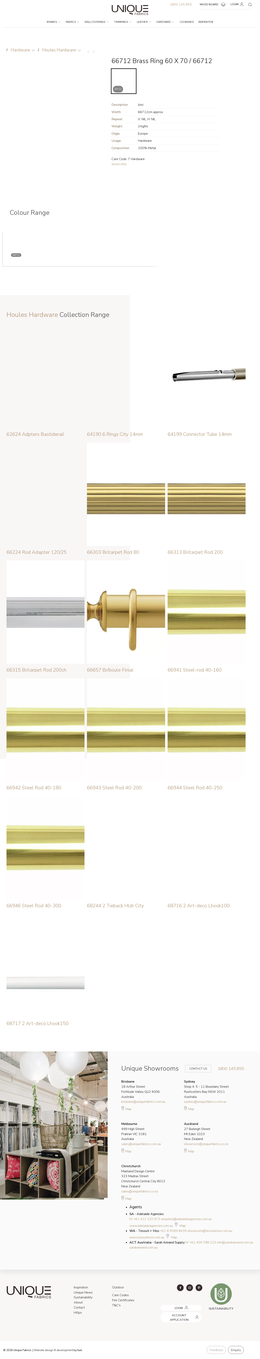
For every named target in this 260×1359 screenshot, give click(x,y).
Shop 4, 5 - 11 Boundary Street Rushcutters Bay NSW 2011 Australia (206, 1089)
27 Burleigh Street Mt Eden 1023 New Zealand (197, 1131)
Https (78, 1312)
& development (63, 1350)
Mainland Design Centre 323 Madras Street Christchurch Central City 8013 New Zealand (143, 1176)
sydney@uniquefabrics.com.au (205, 1101)
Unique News (83, 1292)
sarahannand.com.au (143, 1247)
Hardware (165, 22)
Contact (79, 1307)
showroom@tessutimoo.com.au (209, 1230)
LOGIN (238, 4)
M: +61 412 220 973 (144, 1219)
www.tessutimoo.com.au (146, 1237)
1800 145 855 (181, 4)
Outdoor (118, 1287)
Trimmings (122, 22)
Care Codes (120, 1295)
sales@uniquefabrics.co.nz (139, 1191)
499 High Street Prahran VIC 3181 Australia (134, 1131)
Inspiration (205, 22)
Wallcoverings (96, 22)
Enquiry (236, 1350)
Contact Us (195, 1068)
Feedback (216, 1350)
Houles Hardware (59, 50)
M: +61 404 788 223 (200, 1242)
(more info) (119, 164)
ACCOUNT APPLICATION (176, 1313)
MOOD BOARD (213, 5)
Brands (53, 22)
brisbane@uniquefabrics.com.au (143, 1101)
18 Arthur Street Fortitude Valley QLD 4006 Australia (140, 1089)
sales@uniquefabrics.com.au (141, 1144)
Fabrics (72, 22)
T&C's (116, 1305)
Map (126, 1108)
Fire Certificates (123, 1300)
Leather (144, 22)
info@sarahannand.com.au (235, 1242)
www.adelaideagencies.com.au (151, 1225)
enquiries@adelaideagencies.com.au (186, 1219)
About (78, 1302)
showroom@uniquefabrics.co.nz (206, 1144)
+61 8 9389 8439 (173, 1230)
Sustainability (83, 1297)
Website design (43, 1350)
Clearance (187, 22)
